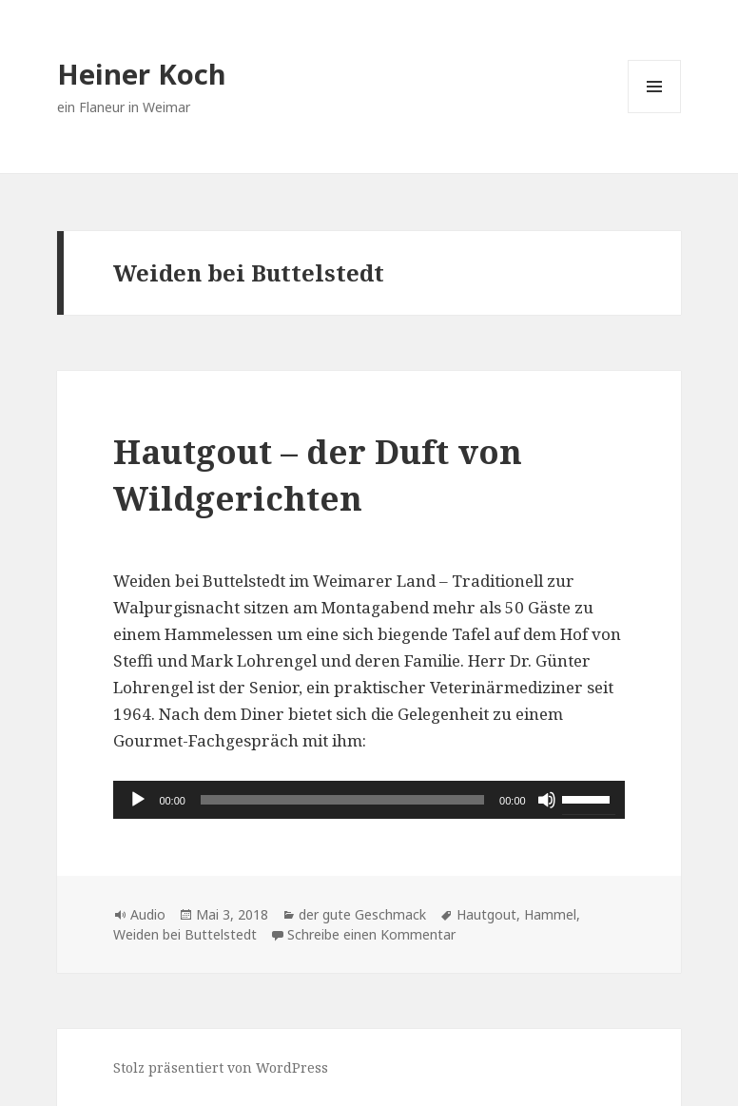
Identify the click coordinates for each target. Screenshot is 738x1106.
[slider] (342, 800)
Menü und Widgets (655, 112)
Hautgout (486, 914)
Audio (147, 914)
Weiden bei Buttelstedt (185, 934)
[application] (368, 800)
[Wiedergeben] (137, 799)
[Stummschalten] (546, 799)
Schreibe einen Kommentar (371, 934)
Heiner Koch (141, 73)
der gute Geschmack (362, 914)
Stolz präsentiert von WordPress (220, 1067)
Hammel (550, 914)
